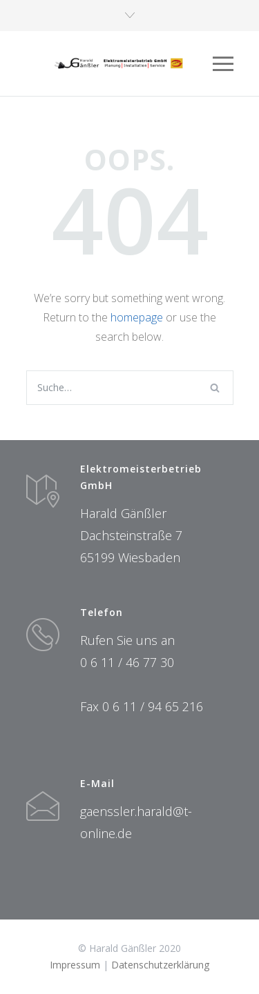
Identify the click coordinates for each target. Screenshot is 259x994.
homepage (137, 317)
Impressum (75, 964)
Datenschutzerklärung (160, 964)
